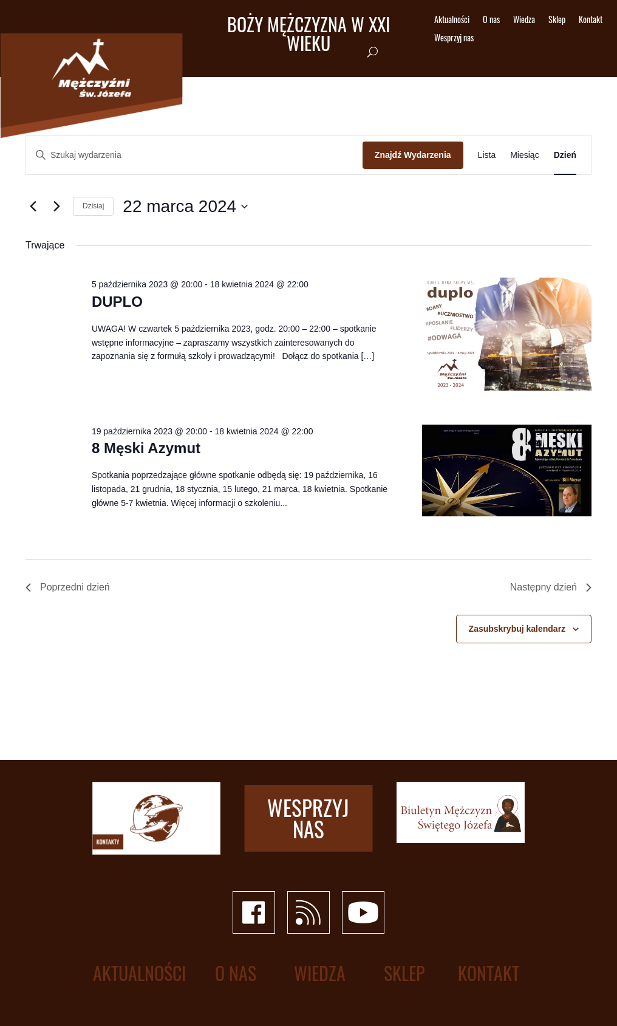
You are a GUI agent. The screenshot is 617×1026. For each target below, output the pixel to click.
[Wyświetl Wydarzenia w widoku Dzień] (565, 155)
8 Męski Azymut (146, 448)
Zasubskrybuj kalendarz (517, 629)
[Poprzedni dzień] (33, 206)
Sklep (556, 20)
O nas (491, 20)
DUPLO (117, 301)
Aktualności (451, 20)
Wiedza (524, 20)
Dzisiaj (93, 206)
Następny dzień (550, 587)
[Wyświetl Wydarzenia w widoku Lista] (487, 155)
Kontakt (590, 20)
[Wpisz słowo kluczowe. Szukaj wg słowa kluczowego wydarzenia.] (194, 155)
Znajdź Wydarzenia (413, 155)
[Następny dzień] (56, 206)
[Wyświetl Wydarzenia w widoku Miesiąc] (524, 155)
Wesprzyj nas (454, 38)
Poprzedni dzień (68, 587)
